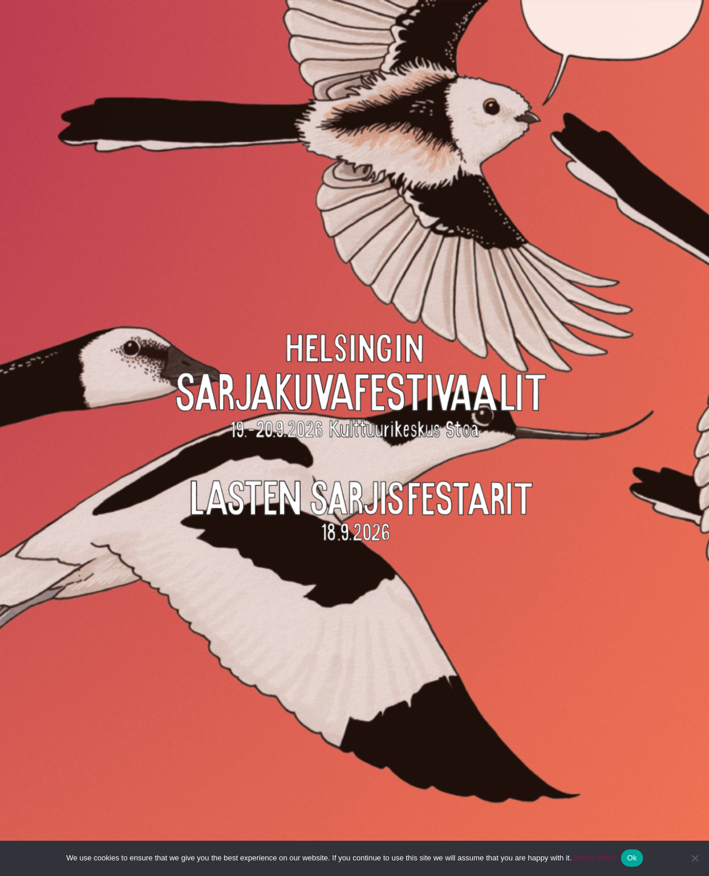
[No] (694, 858)
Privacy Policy (594, 858)
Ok (632, 857)
